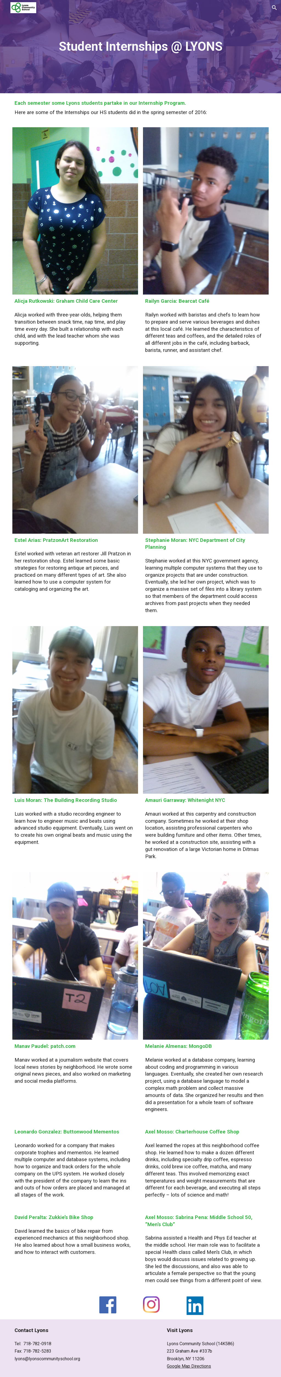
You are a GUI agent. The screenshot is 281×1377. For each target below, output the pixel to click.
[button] (274, 7)
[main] (140, 46)
